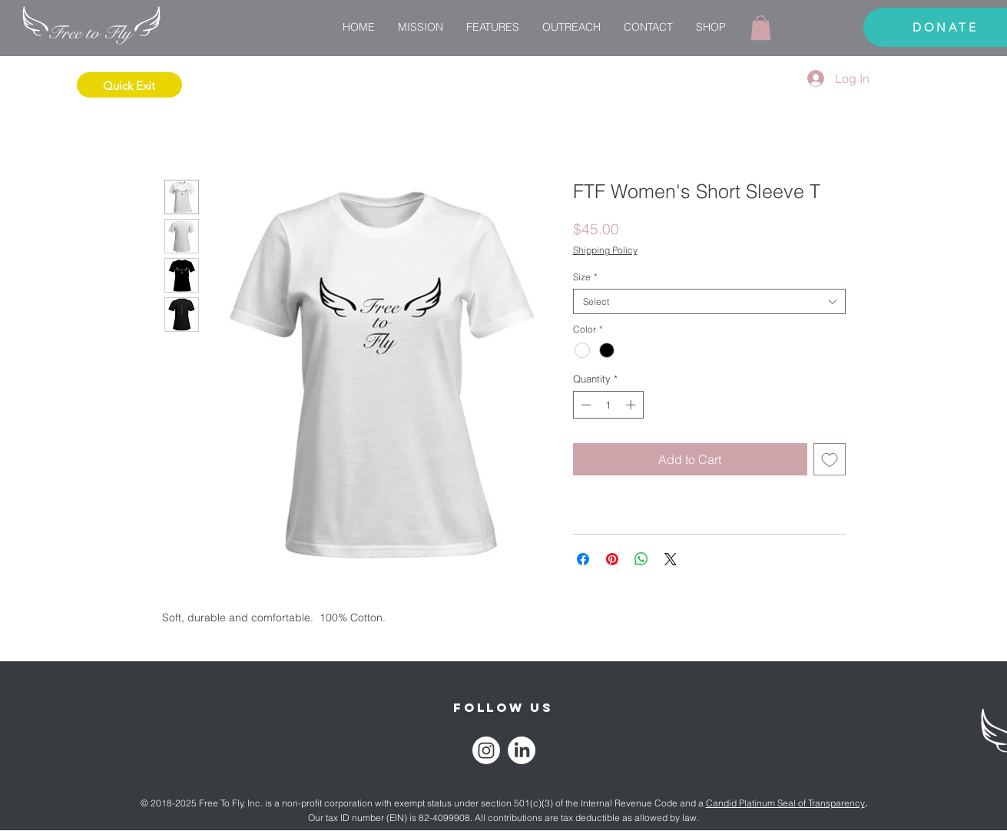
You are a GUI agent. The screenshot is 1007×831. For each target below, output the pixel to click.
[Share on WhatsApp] (641, 559)
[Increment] (632, 405)
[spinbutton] (608, 405)
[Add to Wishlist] (829, 459)
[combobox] (709, 301)
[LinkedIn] (521, 750)
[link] (760, 27)
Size (585, 277)
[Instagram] (486, 750)
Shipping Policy (605, 250)
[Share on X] (670, 559)
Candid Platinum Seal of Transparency (785, 803)
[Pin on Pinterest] (612, 559)
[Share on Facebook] (583, 559)
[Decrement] (584, 405)
